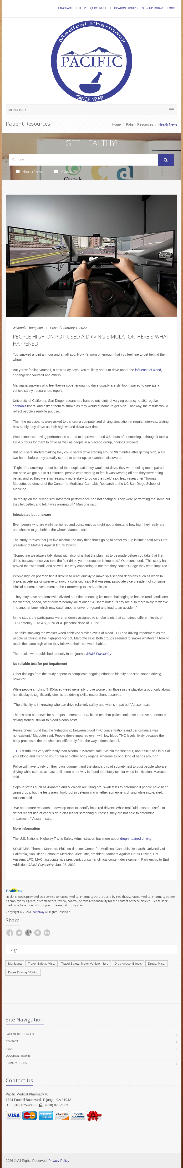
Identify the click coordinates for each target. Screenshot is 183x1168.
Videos (63, 171)
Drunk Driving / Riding (23, 972)
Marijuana (15, 963)
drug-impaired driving (136, 838)
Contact (12, 1041)
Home (116, 124)
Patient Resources (139, 124)
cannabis (19, 406)
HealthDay (37, 912)
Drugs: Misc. (156, 963)
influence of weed (148, 370)
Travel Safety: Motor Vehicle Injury (84, 963)
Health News (29, 171)
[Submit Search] (166, 160)
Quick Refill (99, 8)
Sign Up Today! (152, 8)
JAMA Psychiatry (98, 654)
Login (172, 8)
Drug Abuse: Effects (128, 963)
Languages (66, 8)
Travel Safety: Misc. (41, 963)
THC (17, 751)
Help (82, 8)
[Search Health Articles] (83, 160)
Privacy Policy (16, 1063)
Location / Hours (125, 8)
